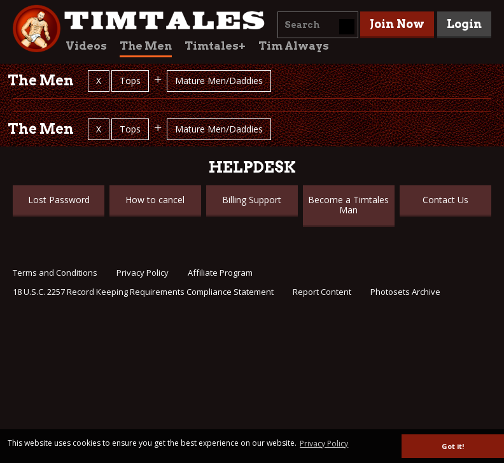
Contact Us (445, 200)
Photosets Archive (405, 291)
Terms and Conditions (55, 272)
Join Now (397, 24)
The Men (146, 45)
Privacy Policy (142, 272)
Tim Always (293, 45)
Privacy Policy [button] (324, 443)
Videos (86, 45)
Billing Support (251, 200)
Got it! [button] (453, 446)
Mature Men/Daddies (219, 81)
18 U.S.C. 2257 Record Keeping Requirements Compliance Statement (143, 291)
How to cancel (155, 200)
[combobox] (317, 24)
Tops (130, 81)
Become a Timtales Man (348, 205)
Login (464, 24)
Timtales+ (215, 45)
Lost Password (59, 200)
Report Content (322, 291)
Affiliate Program (220, 272)
